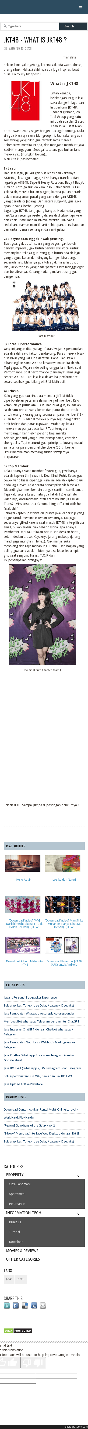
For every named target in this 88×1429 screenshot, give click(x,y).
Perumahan (17, 1204)
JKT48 (9, 1279)
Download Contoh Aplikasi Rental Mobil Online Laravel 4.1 (42, 1109)
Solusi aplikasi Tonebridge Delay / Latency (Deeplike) (39, 1005)
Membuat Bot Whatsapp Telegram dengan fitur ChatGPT (41, 1021)
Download (16, 1242)
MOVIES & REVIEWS (22, 1251)
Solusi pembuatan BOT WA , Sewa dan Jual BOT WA (38, 1076)
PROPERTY (15, 1175)
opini (21, 1279)
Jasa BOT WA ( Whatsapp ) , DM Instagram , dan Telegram (42, 1068)
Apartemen (17, 1194)
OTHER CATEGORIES (23, 1259)
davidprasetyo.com (76, 1426)
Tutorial (14, 1232)
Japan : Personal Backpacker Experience (30, 997)
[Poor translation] (33, 1362)
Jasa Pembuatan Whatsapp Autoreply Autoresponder (39, 1013)
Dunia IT (15, 1222)
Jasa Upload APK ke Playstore (23, 1084)
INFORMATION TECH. (24, 1213)
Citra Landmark (20, 1184)
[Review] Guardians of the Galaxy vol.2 (29, 1125)
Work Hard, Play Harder (19, 1117)
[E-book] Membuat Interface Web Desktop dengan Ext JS (41, 1133)
